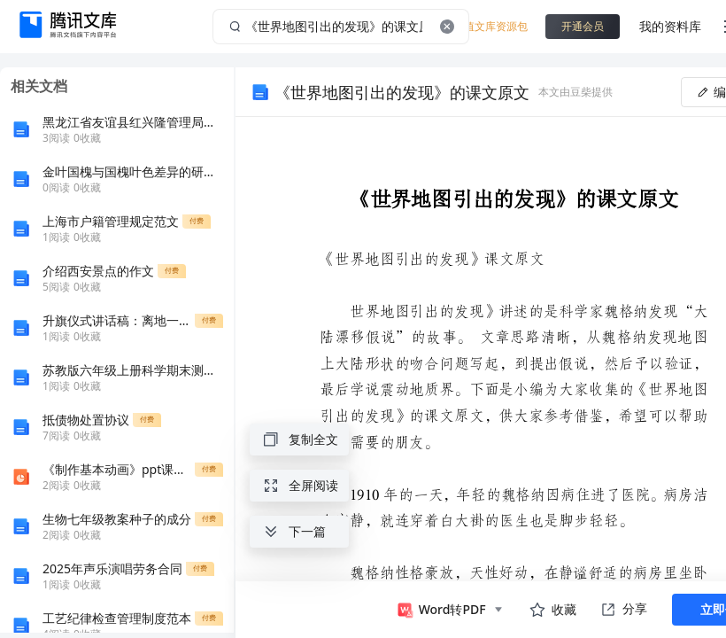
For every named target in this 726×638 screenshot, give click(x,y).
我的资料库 (670, 26)
